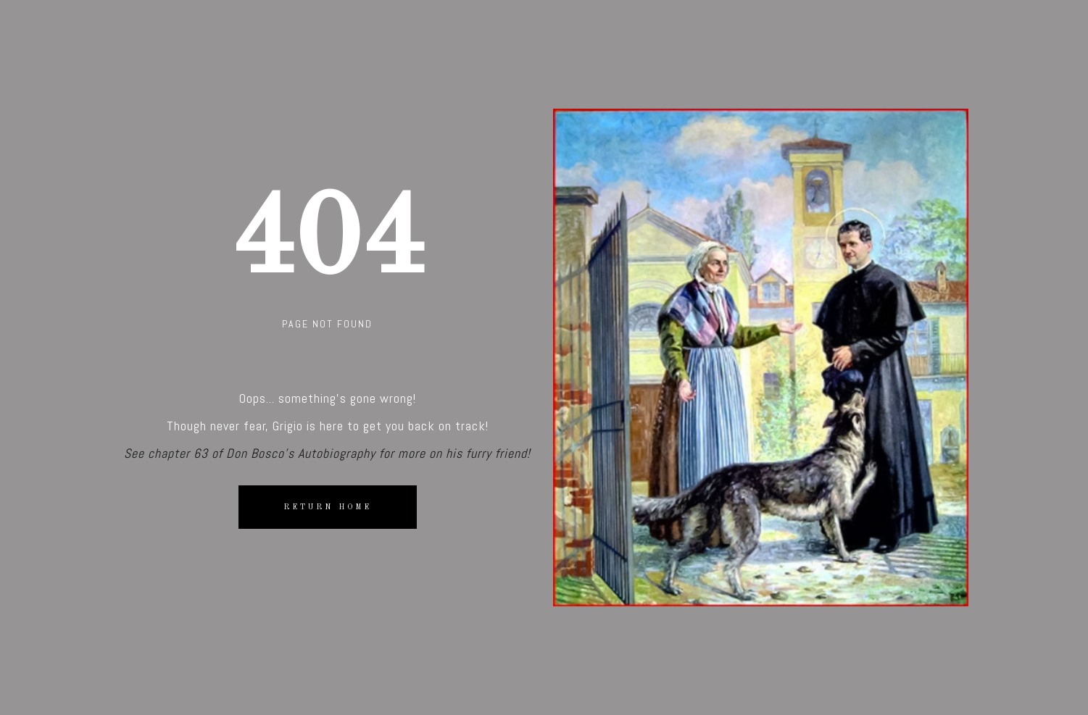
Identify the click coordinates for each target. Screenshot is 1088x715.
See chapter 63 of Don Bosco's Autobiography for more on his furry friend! (327, 453)
